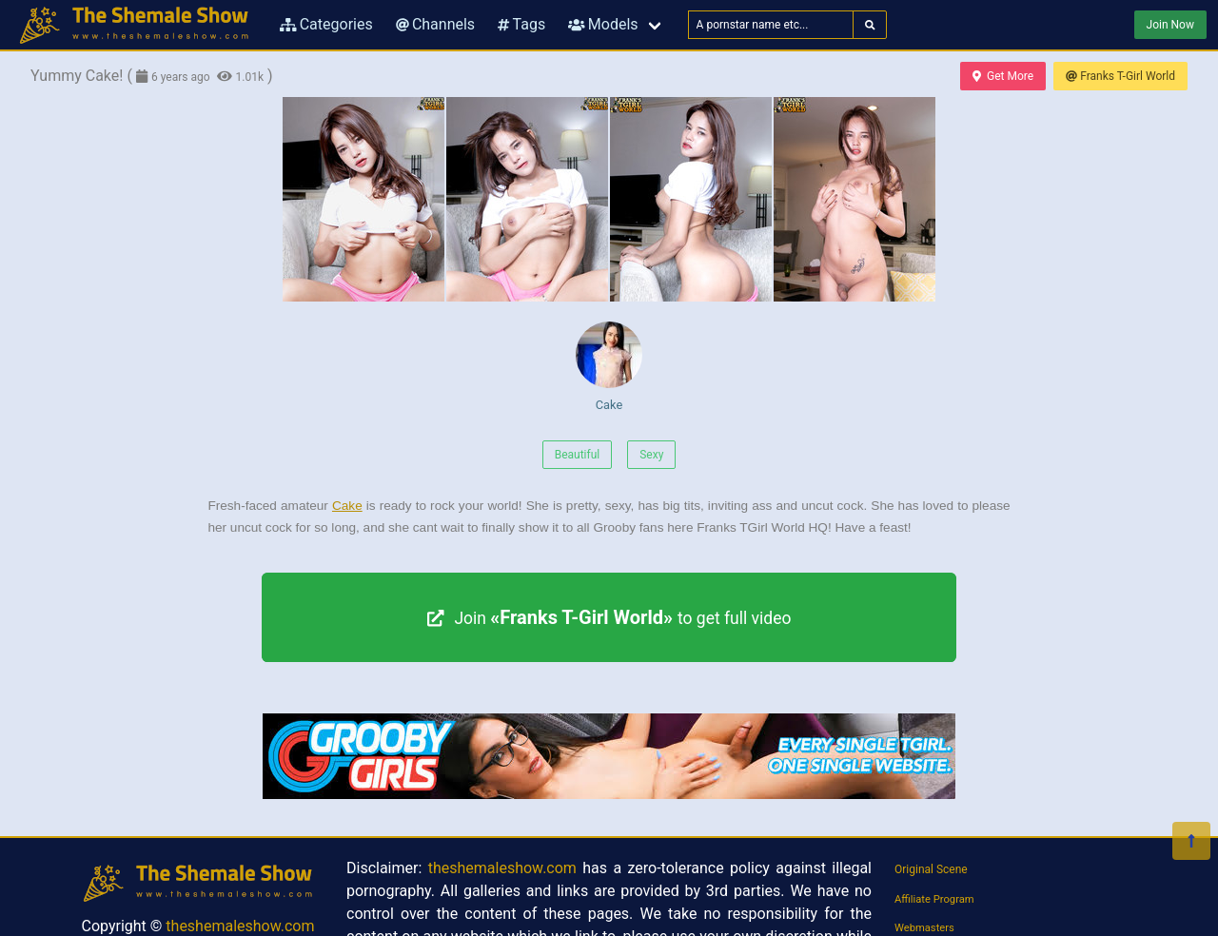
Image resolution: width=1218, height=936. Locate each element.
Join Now (1170, 24)
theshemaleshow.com (240, 926)
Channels (435, 24)
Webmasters (924, 928)
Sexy (651, 454)
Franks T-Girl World (1120, 76)
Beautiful (577, 454)
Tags (521, 24)
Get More (1002, 76)
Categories (326, 24)
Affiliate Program (934, 899)
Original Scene (931, 869)
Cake (609, 367)
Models (603, 24)
